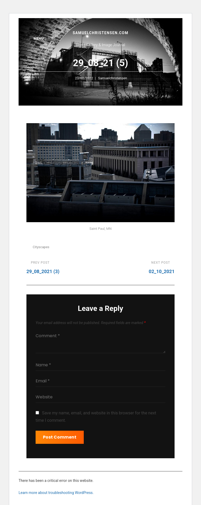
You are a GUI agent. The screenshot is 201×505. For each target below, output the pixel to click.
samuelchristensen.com (101, 33)
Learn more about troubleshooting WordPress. (56, 493)
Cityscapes (41, 247)
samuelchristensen (112, 78)
